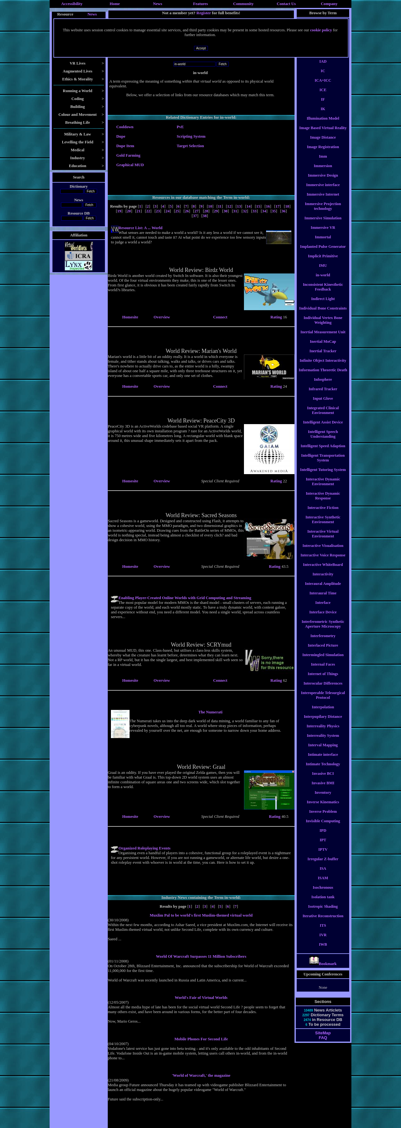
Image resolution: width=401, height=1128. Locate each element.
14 (248, 206)
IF (323, 105)
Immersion (323, 171)
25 (177, 211)
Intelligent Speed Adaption (323, 451)
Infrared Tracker (323, 394)
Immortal (323, 243)
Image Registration (323, 152)
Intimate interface (323, 760)
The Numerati (210, 712)
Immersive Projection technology (323, 211)
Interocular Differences (322, 689)
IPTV (323, 855)
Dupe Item (125, 146)
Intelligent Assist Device (323, 428)
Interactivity (323, 580)
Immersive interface (323, 190)
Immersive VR (323, 233)
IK (323, 114)
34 (264, 211)
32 (245, 211)
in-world (323, 281)
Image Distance (323, 143)
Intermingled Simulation (323, 660)
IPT (323, 845)
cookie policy (321, 30)
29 (216, 211)
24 (168, 211)
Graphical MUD (130, 165)
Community (243, 4)
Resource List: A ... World (140, 228)
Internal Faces (323, 670)
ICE (322, 95)
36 (284, 211)
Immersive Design (323, 181)
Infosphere (323, 385)
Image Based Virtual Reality (323, 133)
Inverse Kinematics (323, 807)
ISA (323, 874)
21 (139, 211)
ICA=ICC (323, 86)
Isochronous (323, 893)
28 (206, 211)
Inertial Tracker (322, 356)
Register (204, 12)
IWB (323, 950)
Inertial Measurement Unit (323, 337)
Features (200, 4)
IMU (323, 271)
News (157, 4)
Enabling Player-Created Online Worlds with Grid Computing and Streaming (184, 598)
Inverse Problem (323, 817)
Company (329, 4)
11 (220, 206)
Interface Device (323, 618)
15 (258, 206)
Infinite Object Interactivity (323, 366)
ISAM (323, 883)
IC (323, 76)
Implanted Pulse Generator (323, 252)
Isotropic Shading (323, 912)
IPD (322, 836)
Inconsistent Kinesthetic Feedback (323, 292)
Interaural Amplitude (323, 589)
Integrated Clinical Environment (323, 416)
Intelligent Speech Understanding (323, 439)
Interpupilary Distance (323, 722)
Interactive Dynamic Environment (323, 487)
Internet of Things (323, 679)
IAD (323, 67)
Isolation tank (322, 902)
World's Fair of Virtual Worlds (201, 997)
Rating (276, 317)
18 (287, 206)
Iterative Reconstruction (322, 921)
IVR (323, 940)
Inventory (323, 798)
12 (229, 206)
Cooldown (124, 127)
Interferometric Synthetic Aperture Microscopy (322, 629)
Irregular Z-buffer (322, 864)
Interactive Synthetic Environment (323, 525)
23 (158, 211)
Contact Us (286, 4)
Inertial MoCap (323, 347)
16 (268, 206)
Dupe (120, 136)
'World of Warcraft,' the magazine (201, 1075)
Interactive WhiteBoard (323, 570)
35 (274, 211)
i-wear (323, 57)
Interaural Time (322, 599)
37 (195, 216)
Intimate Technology (323, 770)
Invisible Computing (323, 826)
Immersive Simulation (323, 224)
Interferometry (323, 641)
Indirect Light (323, 304)
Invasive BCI (323, 779)
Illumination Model (323, 124)
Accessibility (72, 4)
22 (148, 211)
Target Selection (190, 146)
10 (210, 206)
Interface (323, 608)
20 (129, 211)
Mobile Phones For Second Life (201, 1039)
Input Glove (323, 404)
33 (254, 211)
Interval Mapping (323, 751)
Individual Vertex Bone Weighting (323, 325)
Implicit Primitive (323, 262)
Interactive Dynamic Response (323, 501)
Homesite (130, 317)
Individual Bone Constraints (323, 314)
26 (187, 211)
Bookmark (323, 969)
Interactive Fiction (322, 513)
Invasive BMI (323, 788)
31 (235, 211)
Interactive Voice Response (323, 561)
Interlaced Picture (323, 651)
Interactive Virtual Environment (323, 539)
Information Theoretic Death (323, 375)
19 (119, 211)
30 (225, 211)
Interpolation (323, 713)
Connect (220, 317)
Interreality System (323, 741)
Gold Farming (128, 155)
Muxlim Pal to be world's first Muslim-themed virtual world (201, 915)
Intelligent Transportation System (323, 463)
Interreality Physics (323, 732)
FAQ (323, 1043)
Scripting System (191, 136)
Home (115, 4)
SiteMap (323, 1038)
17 (278, 206)
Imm (323, 162)
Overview (162, 317)
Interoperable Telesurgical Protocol (323, 700)
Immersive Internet (323, 200)
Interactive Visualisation (322, 551)
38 (205, 216)
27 (197, 211)
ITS (323, 931)
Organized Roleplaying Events (144, 848)
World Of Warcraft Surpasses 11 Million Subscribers (201, 956)
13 (239, 206)
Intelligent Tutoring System (323, 475)
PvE (180, 127)
